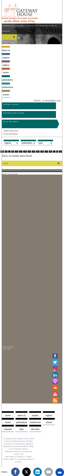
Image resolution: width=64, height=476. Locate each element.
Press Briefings (11, 134)
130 (29, 151)
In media (21, 26)
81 (6, 151)
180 (50, 151)
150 (38, 151)
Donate (6, 31)
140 (33, 151)
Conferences (6, 87)
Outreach (8, 429)
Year (40, 143)
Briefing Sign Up (48, 26)
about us (21, 415)
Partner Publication (13, 113)
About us (6, 50)
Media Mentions (11, 131)
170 (46, 151)
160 (42, 151)
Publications (6, 80)
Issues (6, 72)
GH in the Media (10, 122)
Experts (6, 58)
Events (6, 94)
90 (12, 151)
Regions (6, 65)
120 (25, 151)
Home (7, 415)
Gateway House (10, 104)
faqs (22, 429)
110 (20, 151)
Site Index (35, 429)
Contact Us (32, 26)
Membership (9, 26)
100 (16, 151)
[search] (9, 37)
